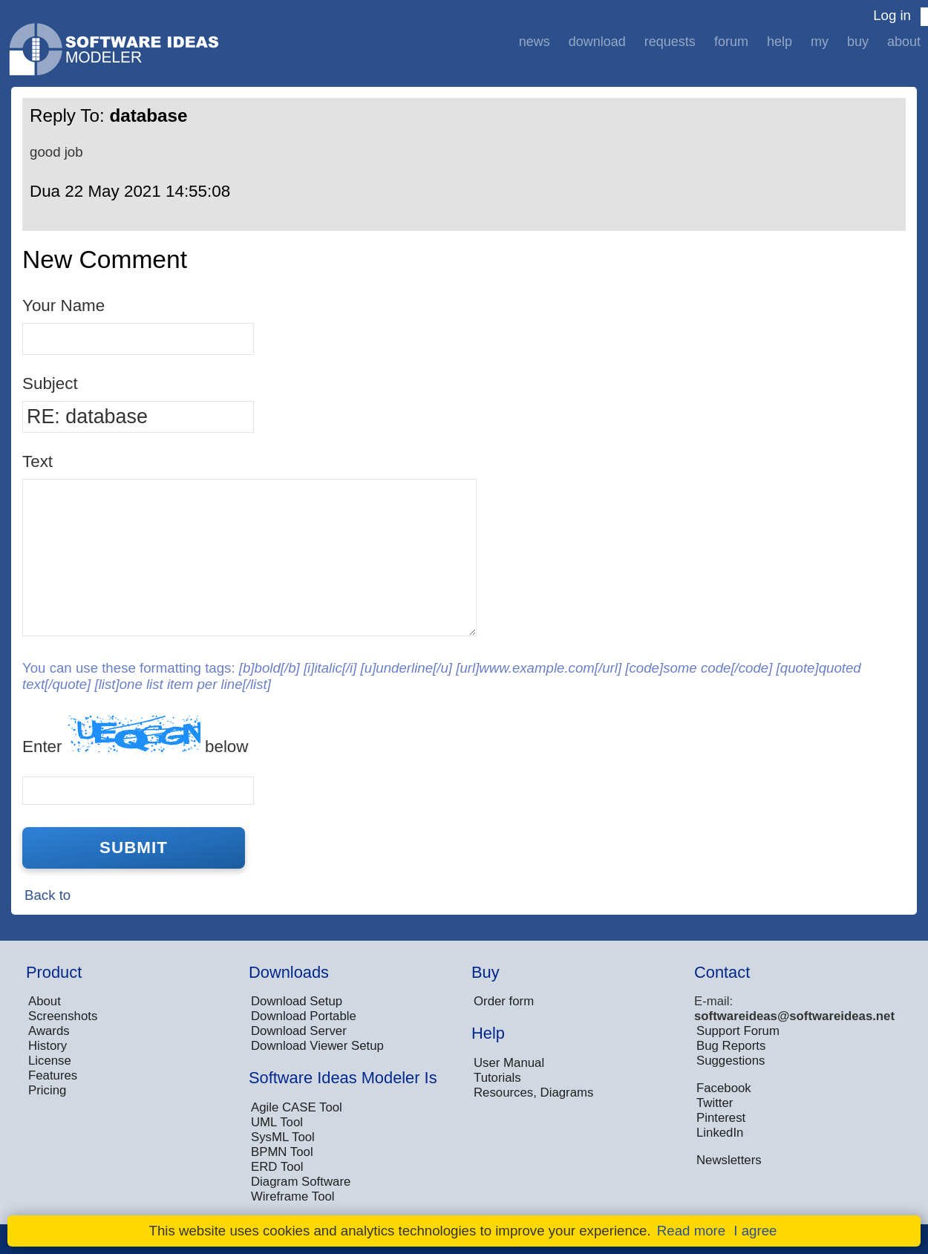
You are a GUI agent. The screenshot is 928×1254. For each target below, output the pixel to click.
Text (37, 461)
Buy (858, 41)
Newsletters (729, 1160)
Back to (47, 895)
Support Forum (738, 1031)
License (49, 1061)
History (47, 1046)
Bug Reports (730, 1046)
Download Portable (303, 1016)
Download (597, 41)
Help (779, 41)
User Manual (509, 1063)
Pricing (47, 1090)
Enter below (135, 735)
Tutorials (497, 1078)
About (904, 41)
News (534, 41)
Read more (691, 1230)
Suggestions (730, 1061)
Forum (731, 41)
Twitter (714, 1103)
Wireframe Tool (293, 1196)
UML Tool (277, 1122)
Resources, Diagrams (533, 1092)
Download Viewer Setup (317, 1046)
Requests (670, 41)
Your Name (63, 305)
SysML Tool (283, 1137)
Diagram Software (300, 1182)
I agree (755, 1230)
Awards (49, 1031)
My (820, 41)
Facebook (723, 1088)
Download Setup (296, 1001)
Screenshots (62, 1016)
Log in (892, 15)
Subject (50, 383)
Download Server (299, 1031)
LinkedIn (719, 1133)
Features (52, 1075)
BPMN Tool (282, 1152)
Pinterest (720, 1118)
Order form (504, 1001)
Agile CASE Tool (296, 1107)
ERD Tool (277, 1167)
